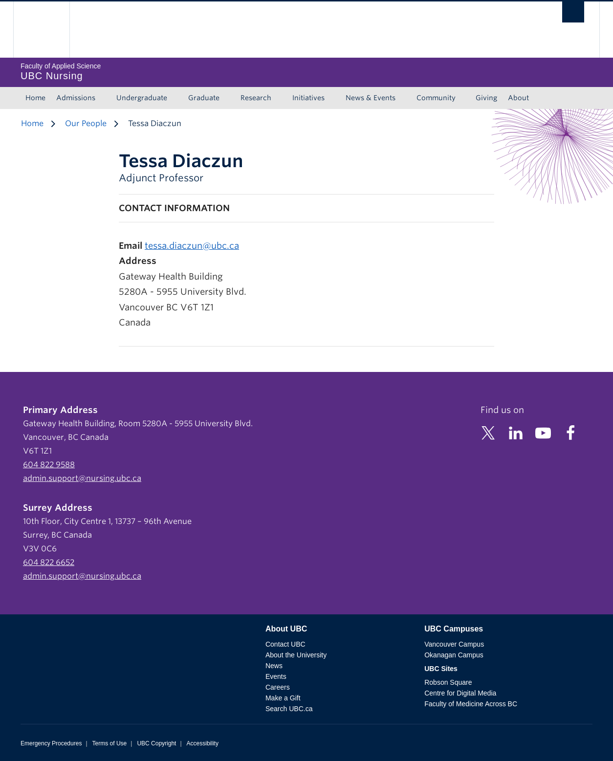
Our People (86, 123)
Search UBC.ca (288, 709)
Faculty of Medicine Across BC (470, 704)
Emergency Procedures (51, 743)
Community (436, 98)
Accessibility (203, 743)
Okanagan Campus (453, 655)
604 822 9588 (49, 464)
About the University (296, 655)
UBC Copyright (156, 743)
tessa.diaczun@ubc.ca (192, 245)
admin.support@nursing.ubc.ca (82, 478)
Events (275, 676)
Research (256, 98)
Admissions (75, 98)
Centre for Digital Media (460, 693)
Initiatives (308, 98)
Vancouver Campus (454, 644)
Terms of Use (109, 743)
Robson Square (448, 682)
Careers (277, 687)
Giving (486, 98)
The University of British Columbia (41, 29)
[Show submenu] (104, 98)
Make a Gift (283, 698)
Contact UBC (285, 644)
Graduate (203, 98)
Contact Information (174, 208)
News (274, 666)
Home (35, 98)
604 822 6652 (48, 562)
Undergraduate (141, 98)
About (518, 98)
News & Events (370, 98)
